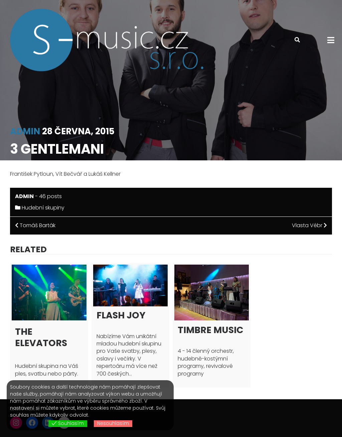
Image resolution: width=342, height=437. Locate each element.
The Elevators (41, 337)
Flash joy (121, 315)
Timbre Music (210, 330)
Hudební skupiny (43, 207)
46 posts (50, 196)
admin (25, 131)
